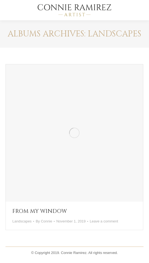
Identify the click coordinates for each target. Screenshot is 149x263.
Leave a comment (104, 221)
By (44, 221)
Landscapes (22, 221)
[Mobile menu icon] (140, 10)
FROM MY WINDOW (39, 211)
